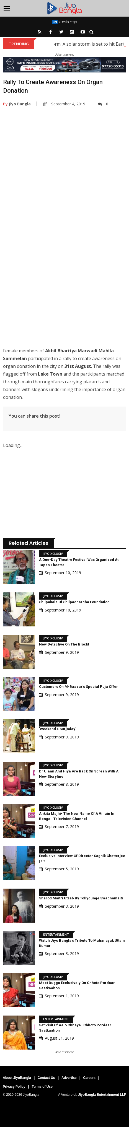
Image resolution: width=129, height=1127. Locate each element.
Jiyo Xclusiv (53, 553)
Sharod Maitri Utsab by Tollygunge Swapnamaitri (82, 898)
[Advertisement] (64, 187)
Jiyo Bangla (17, 103)
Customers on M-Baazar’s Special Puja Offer (78, 686)
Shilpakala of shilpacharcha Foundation (74, 602)
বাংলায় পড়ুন (64, 21)
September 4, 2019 (64, 103)
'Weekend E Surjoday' (57, 729)
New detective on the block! (64, 644)
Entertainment (56, 934)
